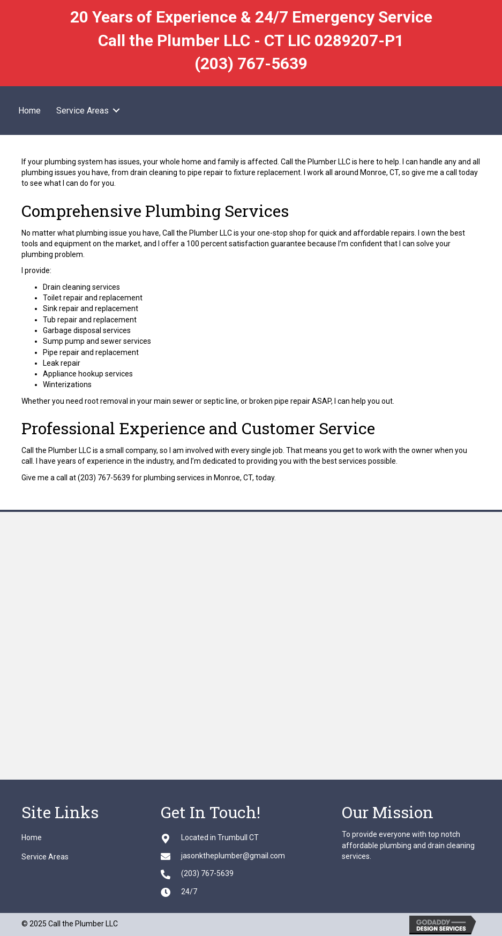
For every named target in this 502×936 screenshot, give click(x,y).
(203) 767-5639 (251, 63)
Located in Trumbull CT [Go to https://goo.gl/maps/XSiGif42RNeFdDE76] (220, 837)
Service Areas (82, 110)
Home (29, 110)
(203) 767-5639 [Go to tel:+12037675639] (207, 873)
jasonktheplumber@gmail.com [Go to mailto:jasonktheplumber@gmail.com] (233, 855)
